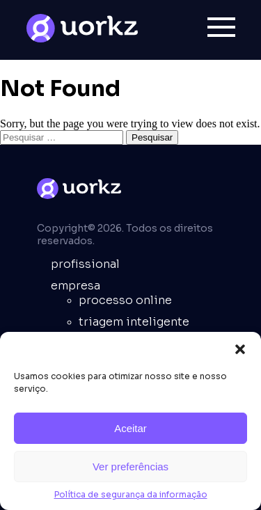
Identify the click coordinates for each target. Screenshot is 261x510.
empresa (75, 285)
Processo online (125, 300)
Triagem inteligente (134, 321)
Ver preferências (130, 466)
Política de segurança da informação (130, 494)
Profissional (85, 264)
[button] (240, 349)
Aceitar (130, 428)
